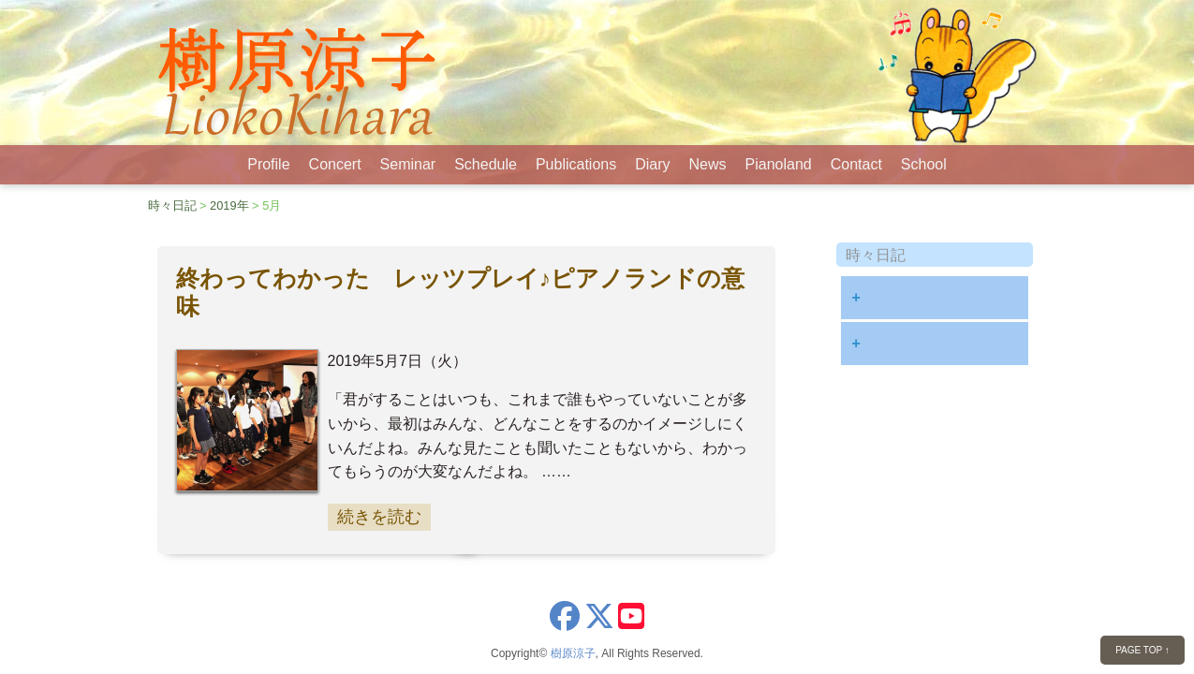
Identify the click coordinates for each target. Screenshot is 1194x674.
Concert (335, 164)
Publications (576, 164)
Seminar (408, 164)
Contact (856, 164)
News (708, 164)
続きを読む (379, 516)
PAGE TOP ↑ (1142, 650)
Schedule (485, 164)
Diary (652, 164)
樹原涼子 (573, 653)
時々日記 (172, 205)
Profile (268, 164)
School (924, 164)
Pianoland (778, 164)
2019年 (229, 205)
